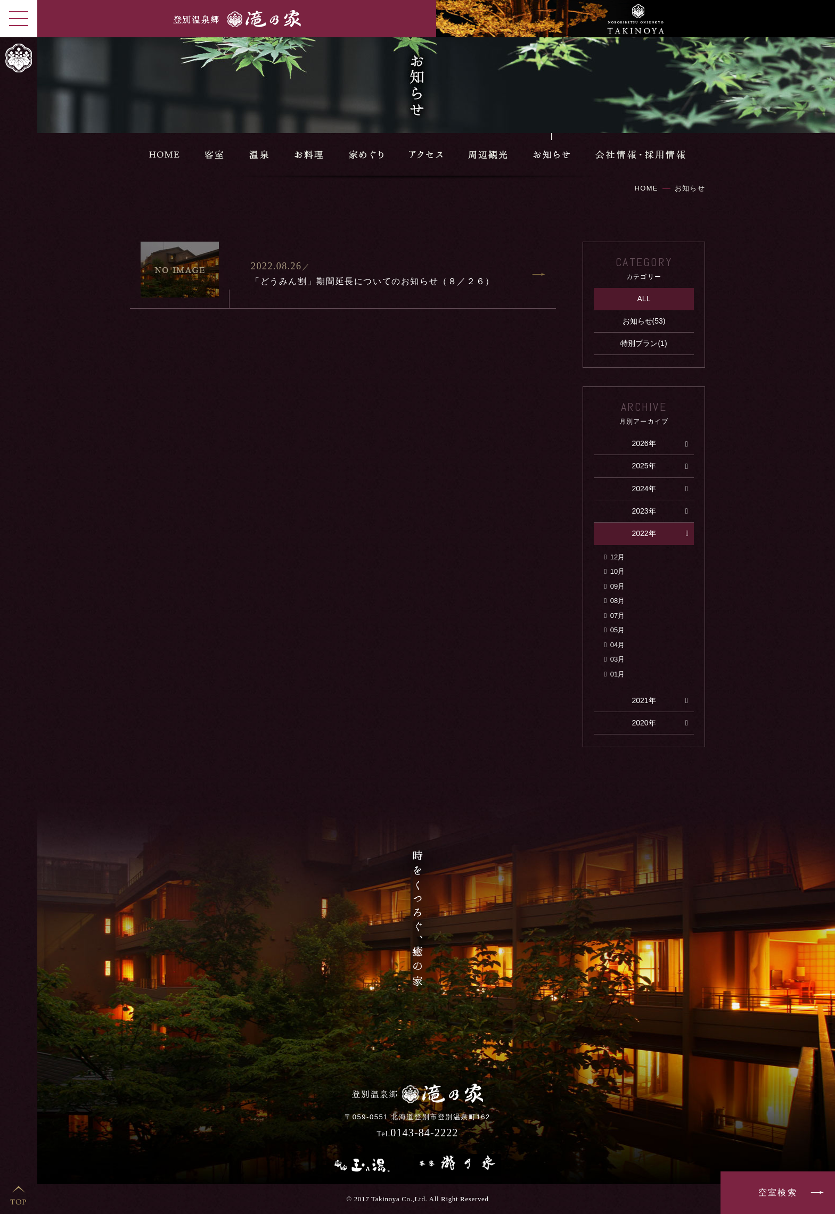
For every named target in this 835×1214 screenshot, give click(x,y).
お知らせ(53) (644, 321)
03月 (617, 659)
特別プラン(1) (643, 343)
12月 (617, 557)
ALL (644, 298)
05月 (617, 630)
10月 (617, 571)
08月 (617, 601)
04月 (617, 645)
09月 (617, 586)
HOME (646, 188)
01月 (617, 674)
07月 (617, 616)
